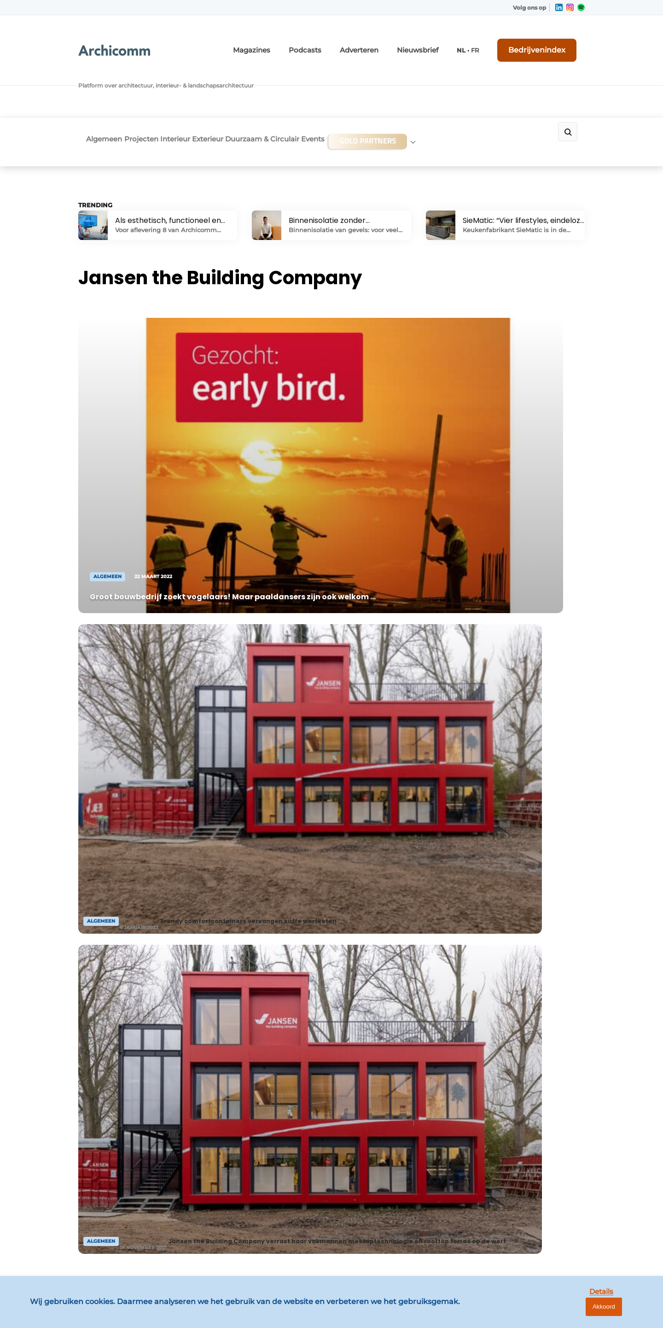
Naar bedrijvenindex (253, 801)
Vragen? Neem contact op (508, 912)
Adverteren (390, 40)
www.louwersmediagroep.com (533, 1247)
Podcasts (343, 40)
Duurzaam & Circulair (305, 81)
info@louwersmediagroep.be (530, 1200)
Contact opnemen (235, 1031)
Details (585, 1313)
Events (369, 81)
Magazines (297, 40)
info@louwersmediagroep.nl (529, 1062)
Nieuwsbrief (440, 40)
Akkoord (628, 1313)
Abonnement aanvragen (246, 1049)
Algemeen (96, 81)
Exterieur (238, 81)
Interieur (193, 81)
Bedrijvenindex (550, 40)
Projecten (146, 81)
